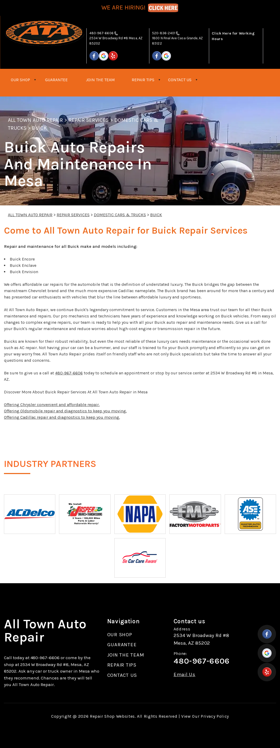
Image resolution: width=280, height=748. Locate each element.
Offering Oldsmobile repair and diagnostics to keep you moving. (65, 410)
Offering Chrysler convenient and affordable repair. (52, 404)
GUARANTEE (56, 79)
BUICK (39, 128)
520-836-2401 (163, 33)
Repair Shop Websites (112, 716)
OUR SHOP (20, 79)
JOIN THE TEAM (100, 79)
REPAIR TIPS (143, 79)
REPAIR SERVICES (88, 120)
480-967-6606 (101, 33)
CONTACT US (179, 79)
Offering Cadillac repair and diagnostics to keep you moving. (62, 417)
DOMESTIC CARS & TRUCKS (120, 214)
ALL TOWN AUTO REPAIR (35, 120)
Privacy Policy (215, 716)
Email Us (184, 674)
